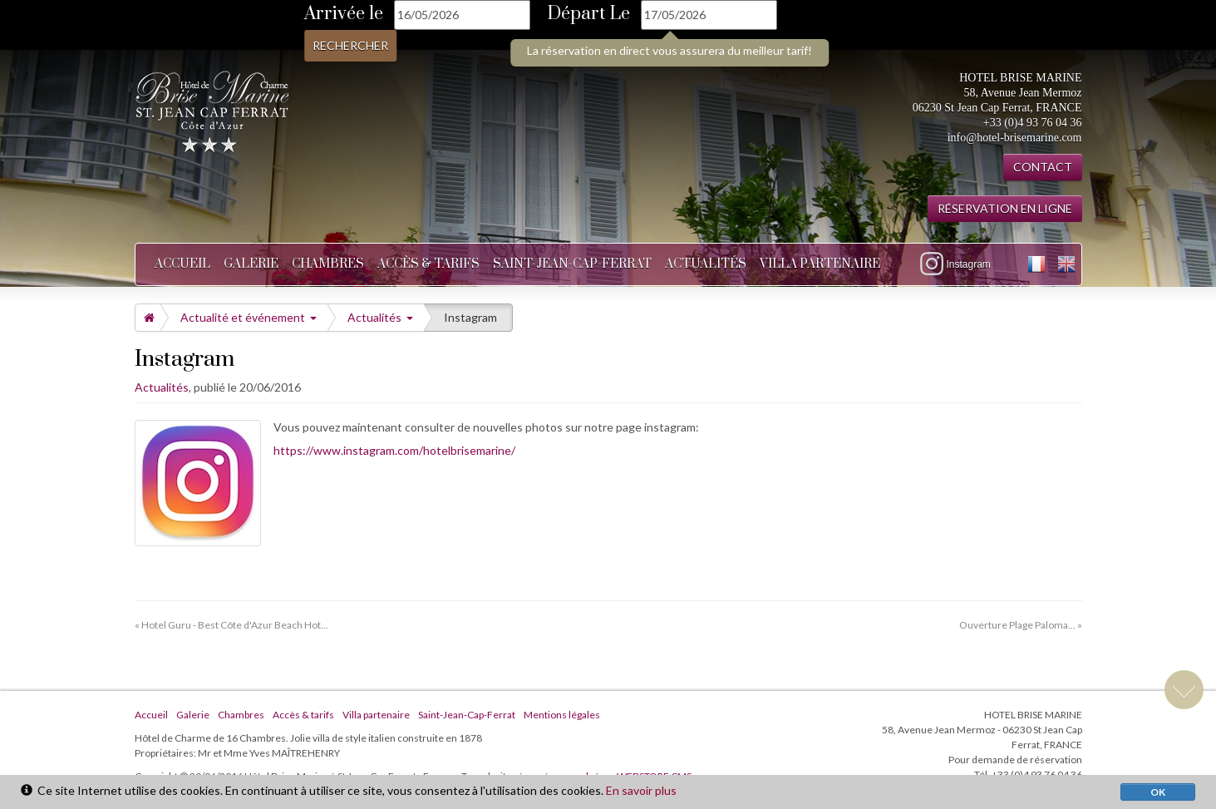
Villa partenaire (820, 264)
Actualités (705, 264)
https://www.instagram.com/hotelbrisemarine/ (394, 450)
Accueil (182, 264)
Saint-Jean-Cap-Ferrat (572, 264)
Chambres (328, 264)
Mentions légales (562, 714)
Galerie (251, 264)
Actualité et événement (248, 317)
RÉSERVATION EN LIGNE (1005, 208)
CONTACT (1042, 167)
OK (1157, 792)
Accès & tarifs (428, 264)
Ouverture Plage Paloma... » (1020, 625)
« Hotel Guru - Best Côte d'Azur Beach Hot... (231, 625)
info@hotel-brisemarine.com (1015, 137)
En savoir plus (641, 790)
